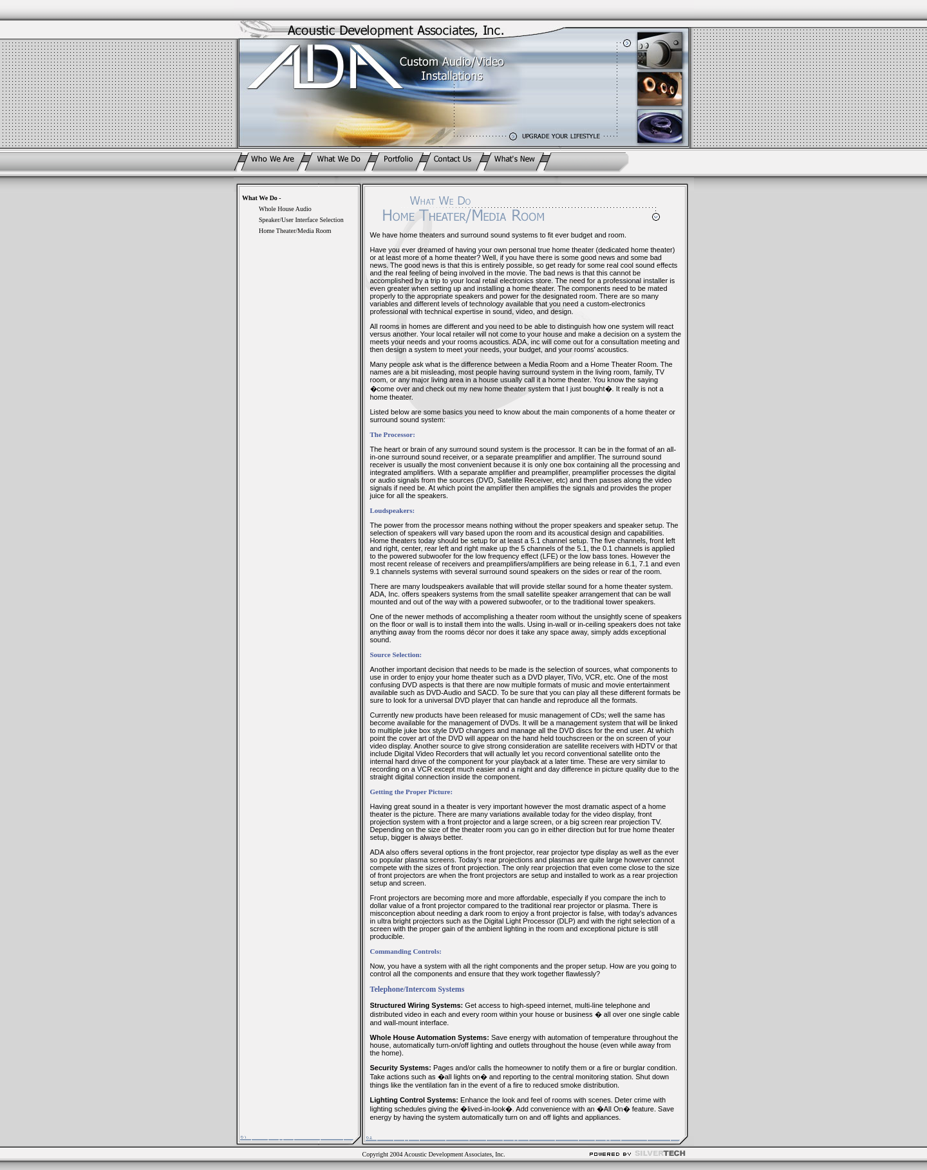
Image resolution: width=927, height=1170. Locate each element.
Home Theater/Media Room (295, 230)
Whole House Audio (285, 208)
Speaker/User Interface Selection (301, 219)
